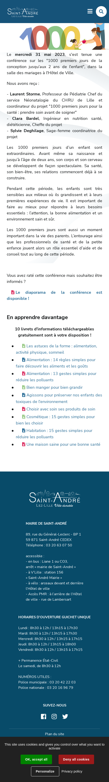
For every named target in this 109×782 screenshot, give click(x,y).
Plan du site (54, 734)
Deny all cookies (76, 759)
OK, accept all (36, 759)
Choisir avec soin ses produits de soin (60, 409)
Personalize (45, 771)
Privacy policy (72, 771)
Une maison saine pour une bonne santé (63, 444)
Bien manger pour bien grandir (54, 387)
